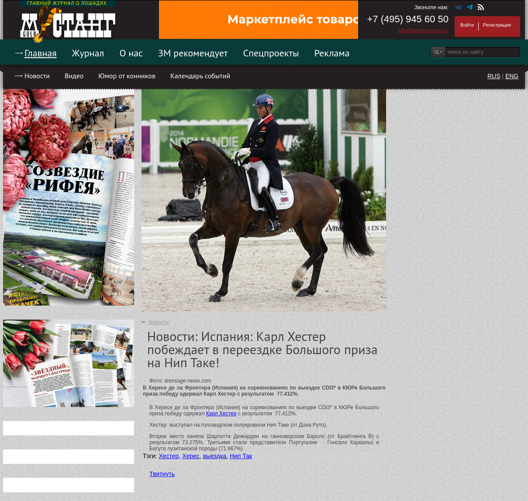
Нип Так (241, 455)
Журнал (88, 53)
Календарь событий (200, 75)
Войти (467, 25)
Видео (74, 75)
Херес (191, 455)
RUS (493, 76)
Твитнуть (162, 473)
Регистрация (497, 25)
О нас (131, 53)
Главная (40, 53)
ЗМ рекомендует (193, 53)
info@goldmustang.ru (424, 31)
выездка (214, 455)
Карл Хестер (221, 414)
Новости (37, 75)
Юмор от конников (126, 75)
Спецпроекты (271, 53)
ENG (511, 76)
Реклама (332, 53)
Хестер (169, 455)
